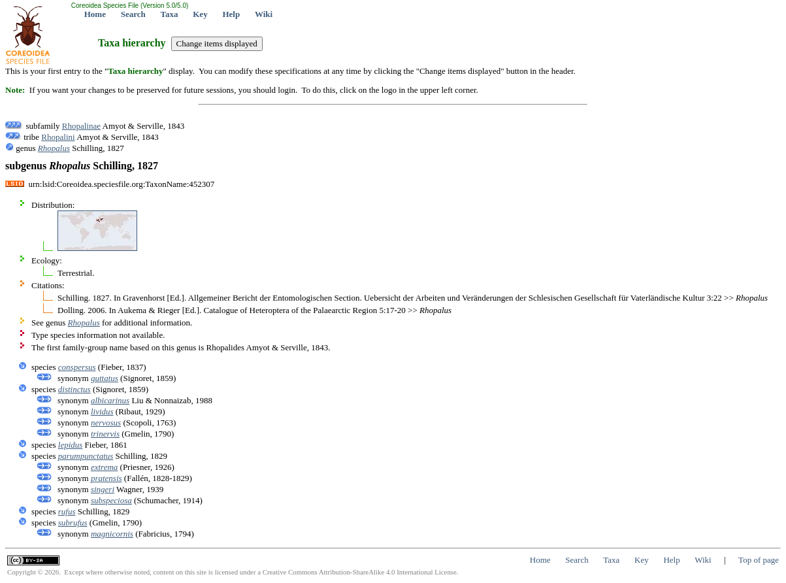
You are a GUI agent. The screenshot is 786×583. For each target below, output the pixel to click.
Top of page (758, 560)
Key (200, 14)
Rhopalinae (81, 126)
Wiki (263, 14)
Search (133, 14)
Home (95, 14)
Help (231, 14)
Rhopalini (57, 137)
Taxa (169, 14)
